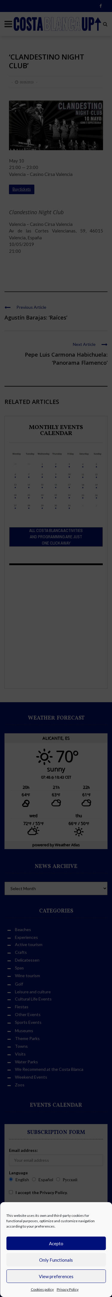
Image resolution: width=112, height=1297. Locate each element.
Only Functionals (56, 1260)
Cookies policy (42, 1289)
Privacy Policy (68, 1289)
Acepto (56, 1243)
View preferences (56, 1276)
